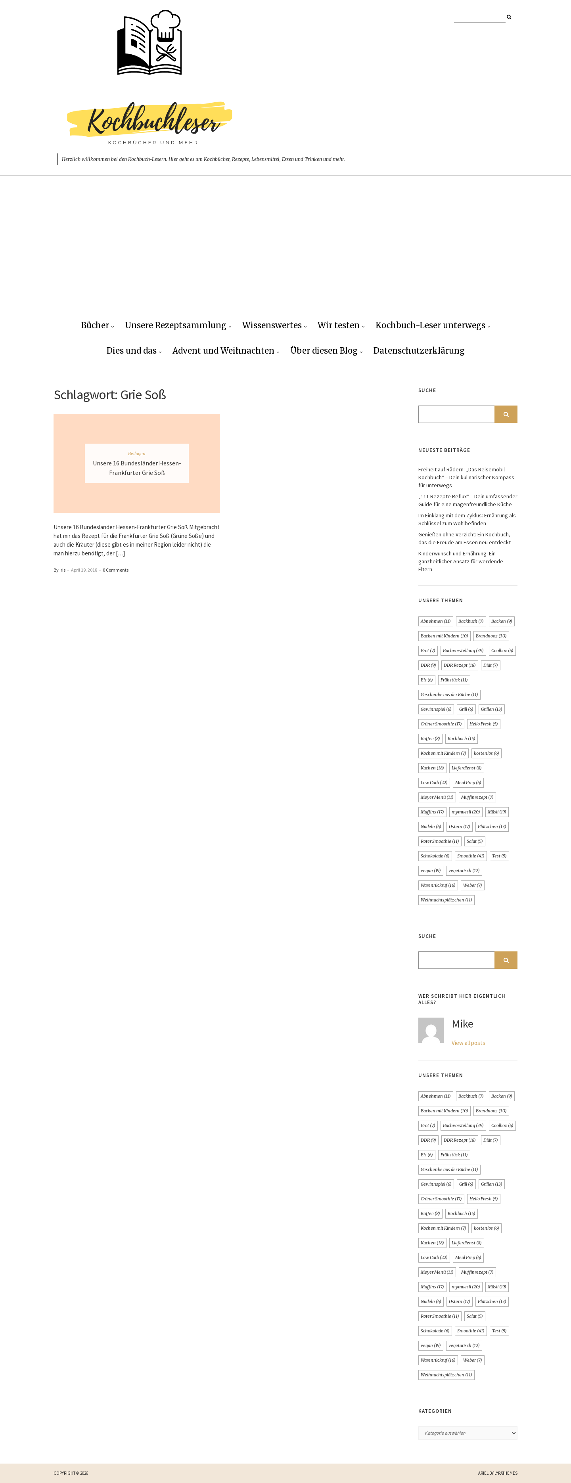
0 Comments (115, 570)
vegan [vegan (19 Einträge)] (431, 870)
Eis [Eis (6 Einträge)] (427, 680)
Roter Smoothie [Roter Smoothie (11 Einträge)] (440, 841)
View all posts (468, 1043)
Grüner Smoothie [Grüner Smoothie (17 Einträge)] (441, 724)
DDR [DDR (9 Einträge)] (428, 665)
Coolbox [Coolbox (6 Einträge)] (502, 650)
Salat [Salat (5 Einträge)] (475, 841)
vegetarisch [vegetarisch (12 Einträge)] (464, 870)
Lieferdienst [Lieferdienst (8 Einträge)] (467, 768)
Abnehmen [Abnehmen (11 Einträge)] (436, 621)
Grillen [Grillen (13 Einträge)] (491, 709)
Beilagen (137, 453)
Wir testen (339, 325)
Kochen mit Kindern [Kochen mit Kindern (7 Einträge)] (443, 753)
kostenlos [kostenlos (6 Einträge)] (486, 753)
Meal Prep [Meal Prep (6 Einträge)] (468, 782)
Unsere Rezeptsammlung (175, 325)
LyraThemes (505, 1473)
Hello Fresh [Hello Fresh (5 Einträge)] (483, 724)
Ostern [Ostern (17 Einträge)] (459, 826)
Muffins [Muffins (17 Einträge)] (432, 812)
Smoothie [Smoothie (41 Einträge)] (471, 856)
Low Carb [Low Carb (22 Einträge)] (434, 782)
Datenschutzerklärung (419, 351)
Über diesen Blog (324, 351)
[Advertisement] (285, 254)
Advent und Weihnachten (223, 351)
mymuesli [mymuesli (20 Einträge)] (466, 812)
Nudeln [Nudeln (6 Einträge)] (431, 826)
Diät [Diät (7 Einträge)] (490, 665)
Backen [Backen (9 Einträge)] (501, 621)
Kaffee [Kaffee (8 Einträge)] (430, 738)
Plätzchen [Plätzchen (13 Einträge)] (492, 826)
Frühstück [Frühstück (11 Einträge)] (454, 680)
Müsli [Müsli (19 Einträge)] (497, 812)
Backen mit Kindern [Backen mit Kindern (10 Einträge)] (444, 636)
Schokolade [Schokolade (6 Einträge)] (435, 856)
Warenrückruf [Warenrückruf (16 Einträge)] (438, 885)
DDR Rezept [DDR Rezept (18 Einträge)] (460, 665)
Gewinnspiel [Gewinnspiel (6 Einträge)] (436, 709)
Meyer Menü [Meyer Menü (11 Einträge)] (437, 797)
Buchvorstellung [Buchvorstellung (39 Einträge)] (463, 650)
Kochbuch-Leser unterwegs (430, 325)
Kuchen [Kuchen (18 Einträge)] (432, 768)
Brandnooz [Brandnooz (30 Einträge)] (491, 636)
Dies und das (132, 351)
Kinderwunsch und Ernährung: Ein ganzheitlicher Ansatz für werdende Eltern (460, 561)
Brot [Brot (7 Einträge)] (428, 650)
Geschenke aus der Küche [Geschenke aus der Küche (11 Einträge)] (449, 694)
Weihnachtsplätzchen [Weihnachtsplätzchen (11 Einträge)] (446, 900)
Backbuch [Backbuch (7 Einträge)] (471, 621)
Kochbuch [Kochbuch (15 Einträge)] (461, 738)
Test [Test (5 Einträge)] (499, 856)
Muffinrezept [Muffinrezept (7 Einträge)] (477, 797)
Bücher (95, 325)
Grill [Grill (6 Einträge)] (466, 709)
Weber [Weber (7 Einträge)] (472, 885)
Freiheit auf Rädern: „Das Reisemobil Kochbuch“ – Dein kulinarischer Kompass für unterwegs (466, 477)
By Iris (59, 570)
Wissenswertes (272, 325)
